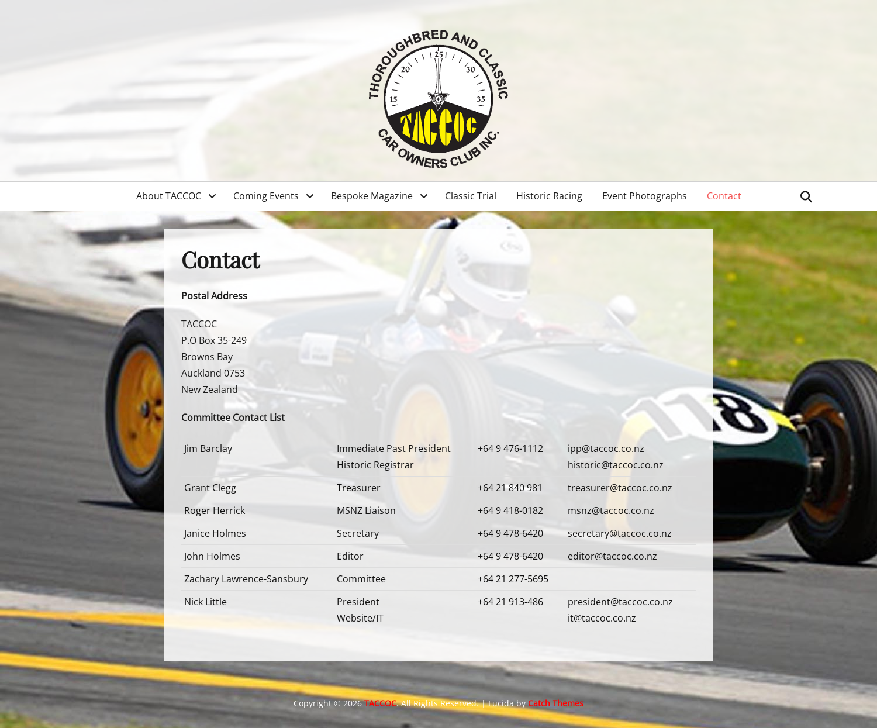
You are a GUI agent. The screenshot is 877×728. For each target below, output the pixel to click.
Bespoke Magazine (372, 195)
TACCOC (380, 703)
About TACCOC (168, 195)
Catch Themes (555, 703)
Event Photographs (644, 195)
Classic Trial (470, 195)
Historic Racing (549, 195)
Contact (724, 195)
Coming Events (266, 195)
